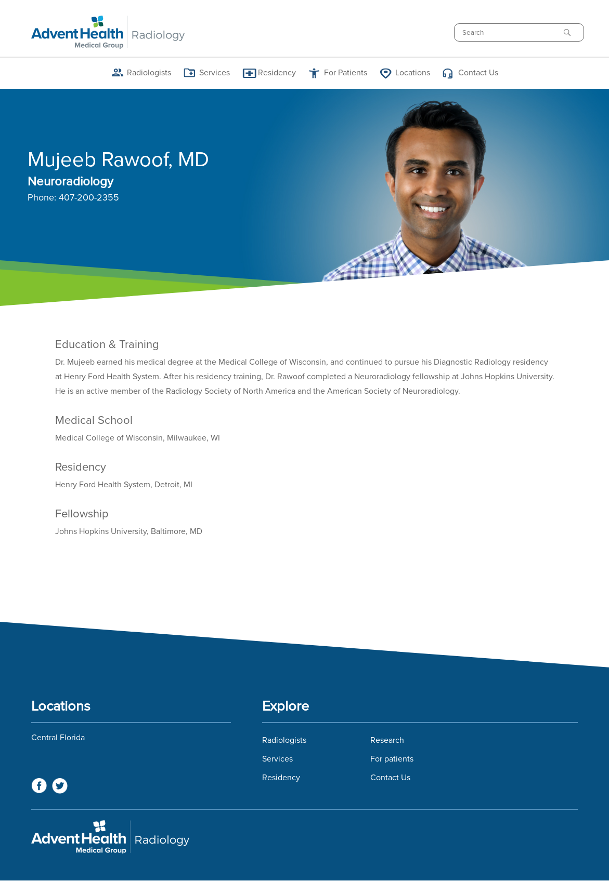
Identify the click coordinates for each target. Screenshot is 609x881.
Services (214, 73)
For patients (391, 759)
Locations (412, 73)
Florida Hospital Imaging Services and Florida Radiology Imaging (304, 836)
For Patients (345, 73)
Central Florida (58, 737)
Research (387, 740)
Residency (277, 73)
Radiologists (149, 73)
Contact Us (478, 73)
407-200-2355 (89, 198)
